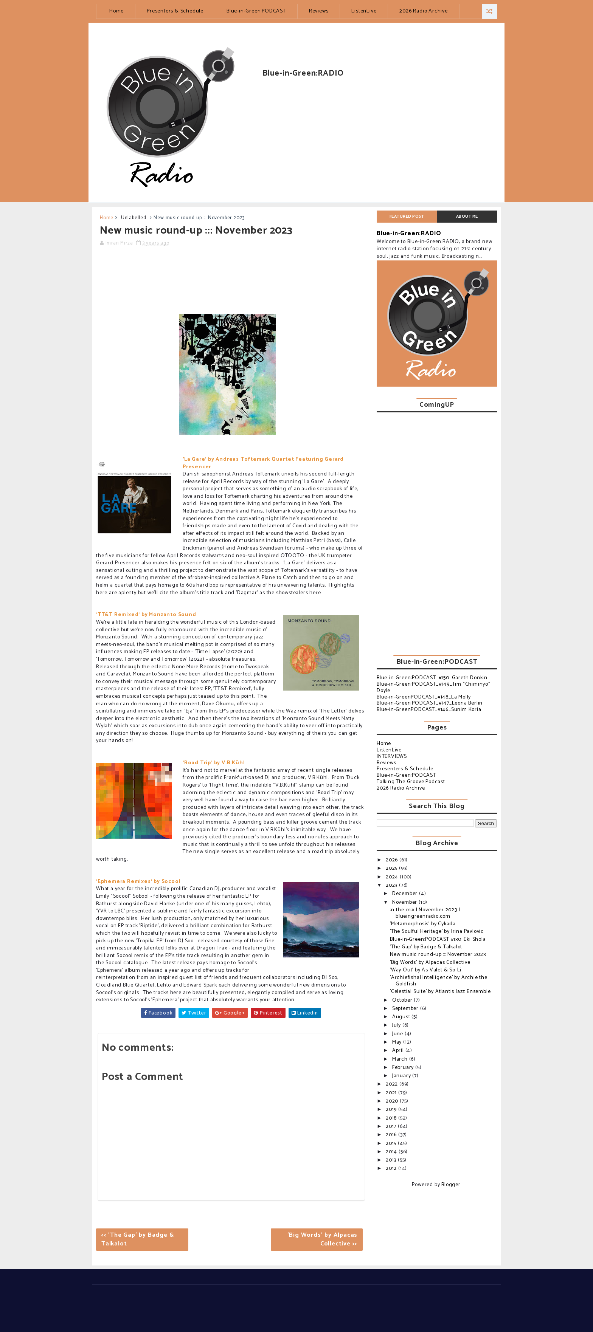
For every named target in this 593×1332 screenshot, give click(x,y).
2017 (392, 1126)
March (400, 1059)
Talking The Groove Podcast (411, 782)
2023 (392, 885)
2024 (393, 877)
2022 (392, 1084)
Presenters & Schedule (175, 11)
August (402, 1017)
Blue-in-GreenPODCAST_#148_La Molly (424, 697)
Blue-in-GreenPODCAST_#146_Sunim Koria (429, 709)
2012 (392, 1168)
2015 (392, 1143)
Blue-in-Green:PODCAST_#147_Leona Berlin (430, 703)
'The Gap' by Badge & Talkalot (426, 947)
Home (116, 11)
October (403, 1000)
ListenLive (363, 11)
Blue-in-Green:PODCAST (256, 11)
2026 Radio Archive (423, 11)
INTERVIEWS (392, 756)
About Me (467, 216)
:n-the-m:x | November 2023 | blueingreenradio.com (425, 913)
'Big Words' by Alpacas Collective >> (322, 1239)
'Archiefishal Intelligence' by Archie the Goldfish (438, 980)
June (398, 1034)
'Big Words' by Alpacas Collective (430, 962)
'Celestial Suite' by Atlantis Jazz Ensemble (440, 991)
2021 (392, 1093)
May (397, 1042)
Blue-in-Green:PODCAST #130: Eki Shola (438, 939)
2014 (392, 1152)
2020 (393, 1101)
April (398, 1050)
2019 (392, 1109)
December (405, 893)
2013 (392, 1160)
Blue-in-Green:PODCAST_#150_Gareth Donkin (432, 678)
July (397, 1025)
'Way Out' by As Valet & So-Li (425, 970)
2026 (392, 860)
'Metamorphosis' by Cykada (423, 924)
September (406, 1008)
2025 (392, 868)
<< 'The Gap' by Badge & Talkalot (137, 1239)
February (403, 1067)
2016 (392, 1135)
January (402, 1076)
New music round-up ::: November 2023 (438, 954)
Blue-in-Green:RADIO (409, 233)
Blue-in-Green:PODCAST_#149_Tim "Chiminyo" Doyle (434, 687)
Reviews (319, 11)
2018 (392, 1118)
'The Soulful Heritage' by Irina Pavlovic (437, 931)
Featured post (407, 216)
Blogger (451, 1184)
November (405, 902)
